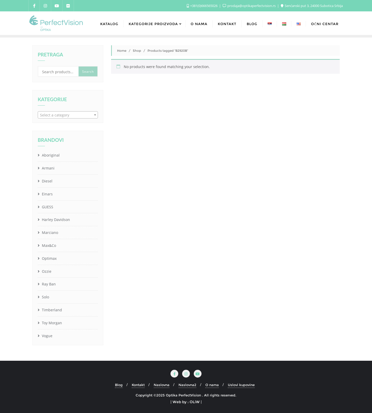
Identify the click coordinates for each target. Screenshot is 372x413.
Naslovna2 (187, 385)
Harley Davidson (55, 219)
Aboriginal (50, 155)
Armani (48, 168)
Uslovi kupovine (241, 385)
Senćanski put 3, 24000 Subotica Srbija (312, 5)
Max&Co (48, 245)
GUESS (47, 206)
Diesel (46, 181)
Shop (137, 51)
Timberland (51, 309)
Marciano (49, 232)
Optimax (49, 258)
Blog (119, 385)
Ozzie (46, 271)
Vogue (46, 335)
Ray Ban (48, 284)
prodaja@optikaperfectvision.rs (249, 5)
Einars (47, 193)
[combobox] (68, 115)
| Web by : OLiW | (186, 402)
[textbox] (68, 115)
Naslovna (161, 385)
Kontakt (138, 385)
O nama (212, 385)
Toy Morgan (51, 322)
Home (121, 51)
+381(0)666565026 (202, 5)
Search (88, 71)
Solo (45, 296)
